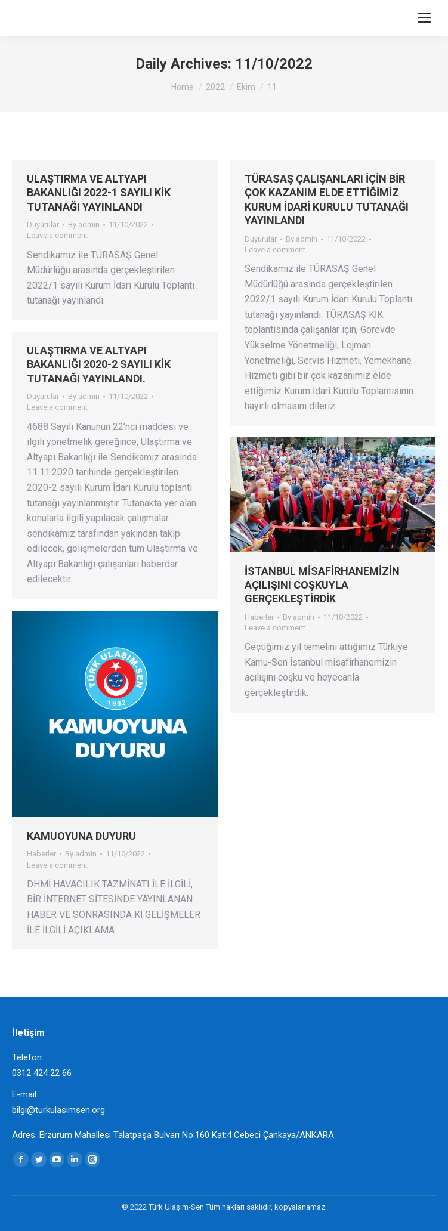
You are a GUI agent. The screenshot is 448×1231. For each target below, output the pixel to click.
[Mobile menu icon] (424, 18)
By (84, 224)
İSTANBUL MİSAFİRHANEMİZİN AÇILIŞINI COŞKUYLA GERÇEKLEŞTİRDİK (322, 585)
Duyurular (43, 224)
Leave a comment (57, 235)
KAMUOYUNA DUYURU (81, 836)
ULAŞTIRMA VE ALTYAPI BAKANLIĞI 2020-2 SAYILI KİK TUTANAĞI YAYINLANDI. (99, 364)
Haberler (259, 617)
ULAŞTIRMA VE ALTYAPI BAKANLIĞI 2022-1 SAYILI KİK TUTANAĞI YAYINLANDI (99, 192)
